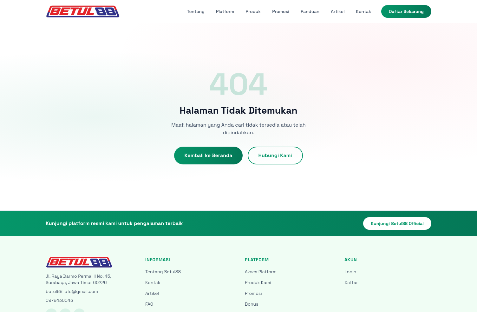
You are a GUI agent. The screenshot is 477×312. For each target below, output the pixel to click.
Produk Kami (258, 282)
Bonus (251, 304)
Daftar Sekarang (406, 11)
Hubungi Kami (275, 155)
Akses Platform (261, 272)
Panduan (310, 11)
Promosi (280, 11)
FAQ (149, 304)
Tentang (196, 11)
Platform (225, 11)
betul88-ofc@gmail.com (72, 291)
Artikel (337, 11)
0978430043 (59, 300)
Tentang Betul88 (163, 272)
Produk (253, 11)
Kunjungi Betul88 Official (397, 223)
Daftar (351, 282)
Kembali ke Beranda (208, 155)
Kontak (363, 11)
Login (350, 272)
